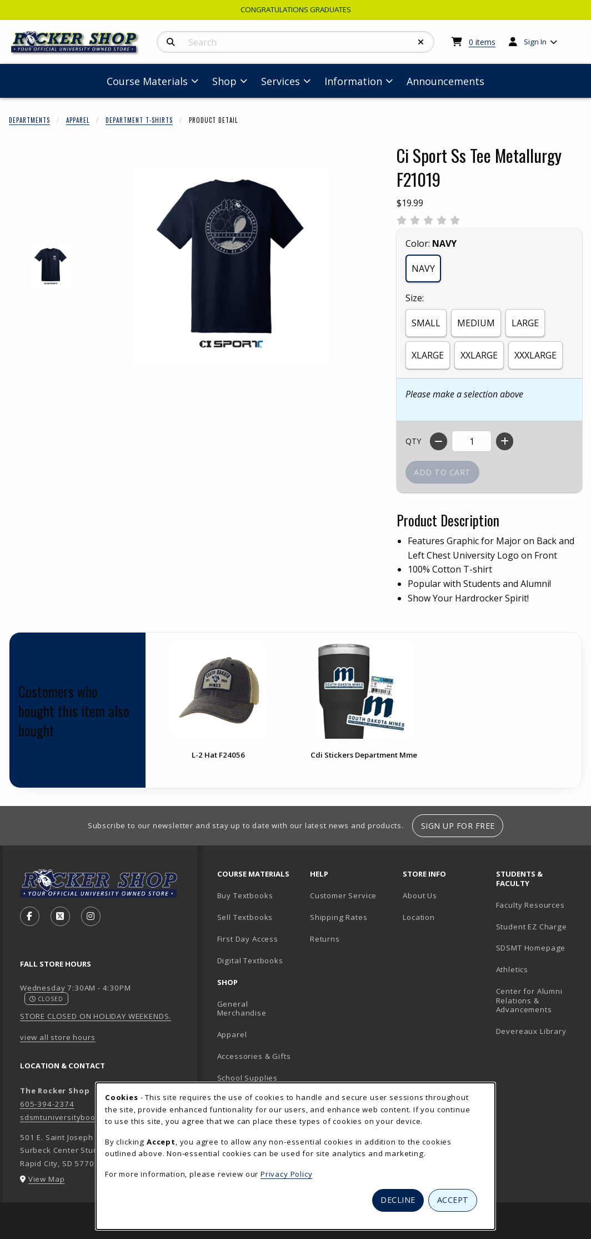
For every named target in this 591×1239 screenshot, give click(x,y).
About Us (420, 895)
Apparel (77, 120)
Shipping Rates (339, 917)
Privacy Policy (287, 1174)
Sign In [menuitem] (535, 42)
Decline (397, 1200)
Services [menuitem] (280, 81)
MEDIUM (476, 323)
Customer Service (343, 895)
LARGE (525, 323)
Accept (453, 1200)
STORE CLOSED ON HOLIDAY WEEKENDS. (95, 1016)
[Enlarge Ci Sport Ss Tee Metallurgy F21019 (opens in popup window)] (231, 267)
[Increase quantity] (504, 441)
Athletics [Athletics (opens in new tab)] (512, 969)
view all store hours (58, 1037)
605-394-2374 (47, 1104)
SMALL (426, 323)
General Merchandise (242, 1008)
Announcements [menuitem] (445, 81)
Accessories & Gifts (254, 1056)
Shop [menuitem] (224, 81)
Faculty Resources (530, 905)
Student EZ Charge (531, 927)
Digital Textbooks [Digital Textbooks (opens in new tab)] (250, 961)
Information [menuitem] (353, 81)
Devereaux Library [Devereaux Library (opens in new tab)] (531, 1031)
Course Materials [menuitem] (147, 81)
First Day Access (247, 939)
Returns (325, 939)
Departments (29, 120)
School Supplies (247, 1078)
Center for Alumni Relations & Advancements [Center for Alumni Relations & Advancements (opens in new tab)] (529, 1000)
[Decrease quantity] (438, 441)
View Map (46, 1179)
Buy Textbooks (245, 895)
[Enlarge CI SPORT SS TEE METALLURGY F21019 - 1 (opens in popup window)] (51, 267)
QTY (413, 441)
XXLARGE (479, 355)
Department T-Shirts (139, 120)
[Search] (171, 42)
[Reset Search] (421, 42)
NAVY (423, 268)
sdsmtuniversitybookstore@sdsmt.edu (93, 1117)
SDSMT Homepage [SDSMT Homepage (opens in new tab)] (531, 948)
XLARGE (428, 355)
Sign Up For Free (458, 825)
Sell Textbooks (245, 917)
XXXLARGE (535, 355)
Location (419, 917)
